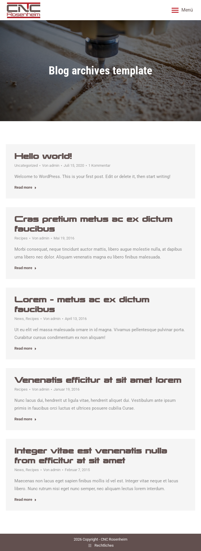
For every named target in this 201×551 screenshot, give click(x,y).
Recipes (21, 238)
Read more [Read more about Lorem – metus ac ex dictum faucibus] (25, 348)
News (19, 318)
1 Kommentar (99, 165)
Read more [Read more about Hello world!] (25, 187)
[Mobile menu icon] (182, 10)
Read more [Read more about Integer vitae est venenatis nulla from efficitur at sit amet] (25, 499)
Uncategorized (26, 165)
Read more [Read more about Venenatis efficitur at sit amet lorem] (25, 419)
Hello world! (43, 156)
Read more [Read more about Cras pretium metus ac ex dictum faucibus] (25, 268)
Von (50, 165)
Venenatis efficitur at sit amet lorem (97, 380)
